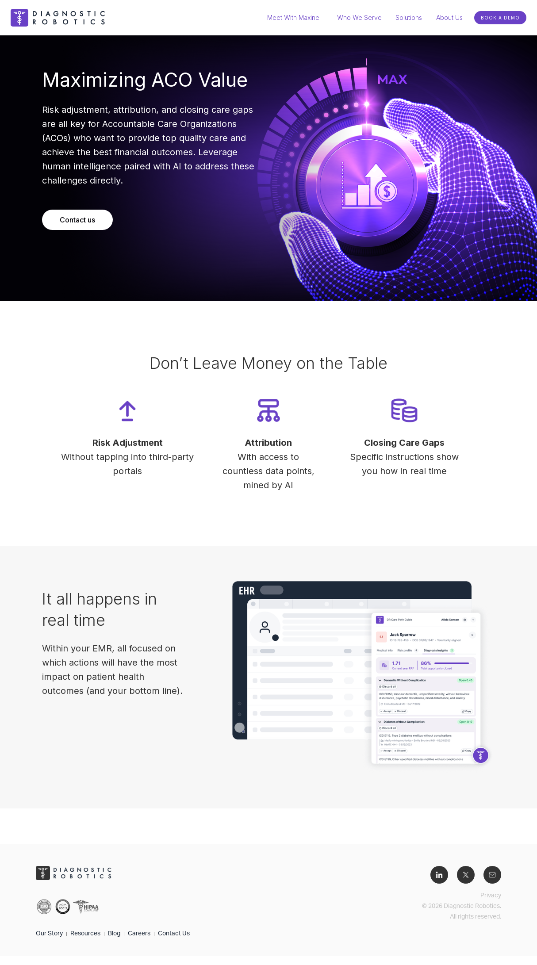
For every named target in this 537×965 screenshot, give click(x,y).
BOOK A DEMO (500, 17)
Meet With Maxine (293, 17)
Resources (85, 934)
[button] (408, 17)
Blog (114, 934)
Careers (139, 934)
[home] (59, 17)
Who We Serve (359, 17)
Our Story (49, 934)
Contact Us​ (174, 934)
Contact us (77, 219)
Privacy (490, 896)
